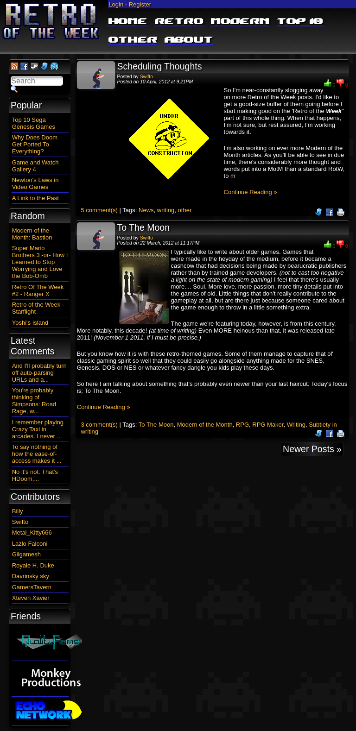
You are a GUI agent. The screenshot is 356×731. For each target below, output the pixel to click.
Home (127, 21)
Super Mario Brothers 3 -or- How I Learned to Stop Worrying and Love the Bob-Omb (40, 262)
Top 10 (300, 21)
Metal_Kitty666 (32, 532)
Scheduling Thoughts (159, 66)
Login (115, 4)
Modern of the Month (205, 424)
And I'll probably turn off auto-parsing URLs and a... (39, 372)
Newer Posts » (312, 449)
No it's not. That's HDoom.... (35, 475)
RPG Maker (267, 424)
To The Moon (143, 227)
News (146, 210)
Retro (179, 21)
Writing (296, 424)
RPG (242, 424)
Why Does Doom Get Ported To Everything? (34, 144)
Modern (240, 21)
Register (140, 4)
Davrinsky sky (30, 576)
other (185, 210)
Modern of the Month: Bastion (32, 234)
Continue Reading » (250, 192)
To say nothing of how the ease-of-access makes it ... (37, 453)
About (189, 40)
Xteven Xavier (31, 597)
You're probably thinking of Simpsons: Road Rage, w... (34, 401)
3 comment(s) (99, 424)
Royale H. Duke (33, 565)
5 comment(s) (99, 210)
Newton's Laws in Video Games (35, 183)
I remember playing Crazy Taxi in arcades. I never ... (38, 429)
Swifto (146, 76)
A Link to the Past (35, 198)
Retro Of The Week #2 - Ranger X (38, 290)
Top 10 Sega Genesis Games (33, 123)
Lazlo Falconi (30, 543)
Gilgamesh (26, 554)
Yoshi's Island (30, 322)
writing (166, 210)
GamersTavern (31, 587)
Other (132, 40)
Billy (17, 511)
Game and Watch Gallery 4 (35, 166)
